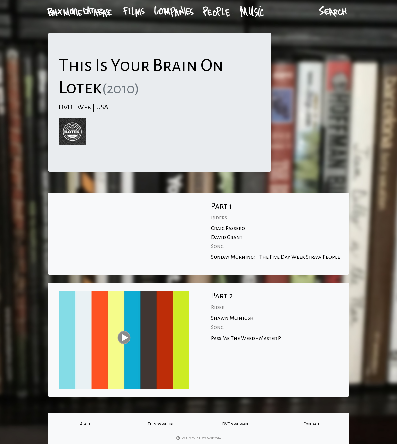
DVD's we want (236, 424)
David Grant (226, 237)
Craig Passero (228, 228)
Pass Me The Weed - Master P (246, 338)
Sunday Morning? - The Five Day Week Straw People (275, 257)
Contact (311, 424)
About (86, 424)
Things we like (161, 424)
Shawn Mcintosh (232, 318)
